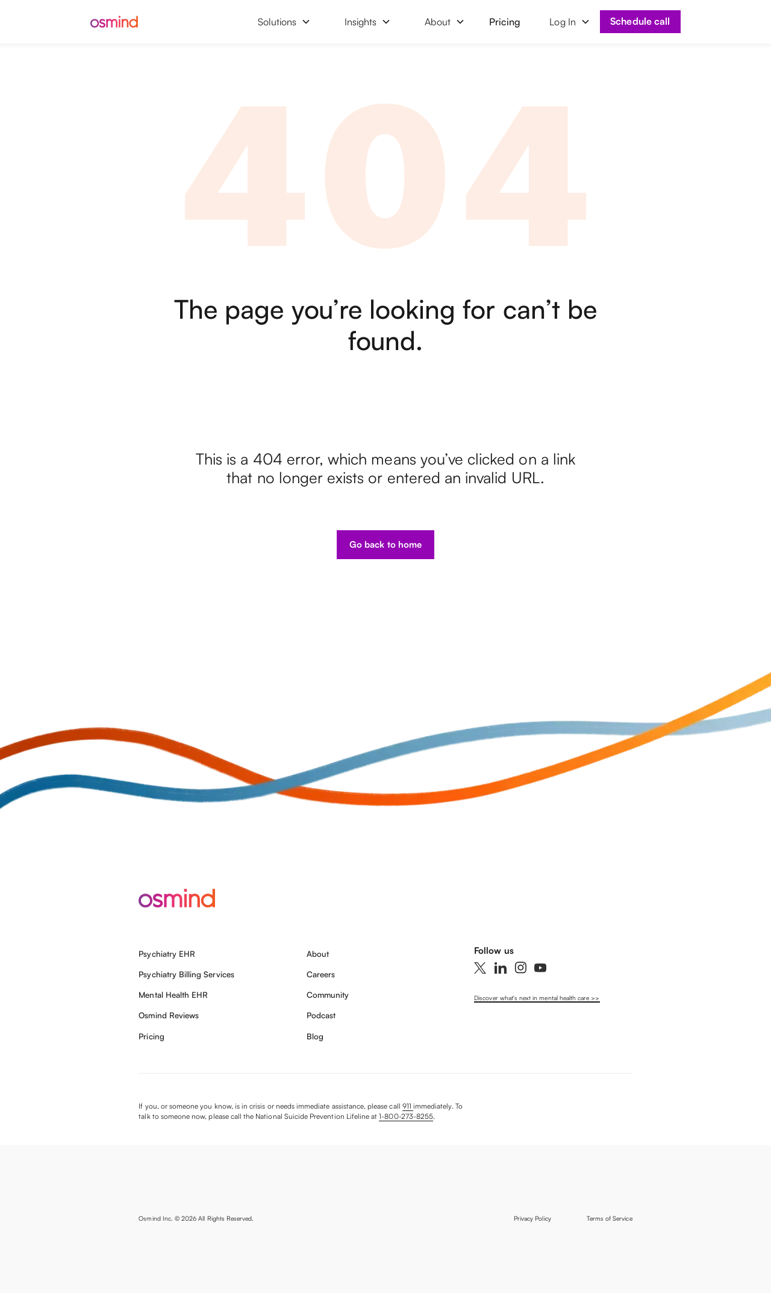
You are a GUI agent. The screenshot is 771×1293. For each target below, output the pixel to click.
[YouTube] (540, 968)
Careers (321, 974)
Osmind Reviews (169, 1015)
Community (328, 995)
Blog (315, 1036)
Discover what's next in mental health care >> (536, 997)
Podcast (321, 1015)
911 (407, 1105)
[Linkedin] (501, 968)
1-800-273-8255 (406, 1116)
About (318, 954)
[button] (284, 21)
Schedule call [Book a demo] (640, 21)
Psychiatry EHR (167, 954)
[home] (124, 21)
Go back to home (385, 544)
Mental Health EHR (173, 995)
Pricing (504, 22)
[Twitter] (480, 967)
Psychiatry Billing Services (186, 974)
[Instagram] (520, 968)
